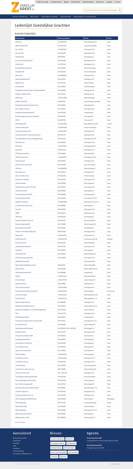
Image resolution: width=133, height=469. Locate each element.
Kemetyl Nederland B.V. (22, 224)
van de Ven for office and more (24, 369)
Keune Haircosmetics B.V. (23, 228)
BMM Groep (19, 98)
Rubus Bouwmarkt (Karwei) (24, 328)
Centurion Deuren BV (22, 127)
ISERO (17, 213)
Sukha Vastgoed (20, 354)
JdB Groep (18, 217)
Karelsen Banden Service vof (24, 220)
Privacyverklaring (18, 451)
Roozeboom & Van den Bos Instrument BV (28, 321)
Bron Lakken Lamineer (22, 109)
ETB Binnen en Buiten (22, 153)
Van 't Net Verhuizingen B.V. (24, 384)
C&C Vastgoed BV (20, 124)
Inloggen (109, 2)
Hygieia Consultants (21, 202)
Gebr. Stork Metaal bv (22, 176)
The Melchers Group (21, 358)
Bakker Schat (19, 83)
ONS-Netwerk (65, 16)
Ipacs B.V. (18, 209)
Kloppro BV (19, 235)
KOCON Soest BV (20, 239)
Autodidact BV (19, 72)
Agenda (66, 2)
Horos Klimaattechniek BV (23, 194)
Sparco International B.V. (23, 350)
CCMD (17, 120)
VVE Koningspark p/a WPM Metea (25, 399)
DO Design (18, 146)
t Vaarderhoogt (20, 365)
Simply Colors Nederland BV (24, 336)
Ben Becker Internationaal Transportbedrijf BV (30, 90)
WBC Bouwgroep (20, 410)
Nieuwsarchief (75, 2)
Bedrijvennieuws (56, 448)
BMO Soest (34, 16)
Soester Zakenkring (20, 16)
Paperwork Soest (20, 284)
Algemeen (63, 457)
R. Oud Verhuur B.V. (21, 324)
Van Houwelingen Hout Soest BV (25, 380)
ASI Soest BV (19, 64)
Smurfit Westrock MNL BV (23, 343)
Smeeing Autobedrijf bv (22, 339)
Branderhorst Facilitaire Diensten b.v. (27, 105)
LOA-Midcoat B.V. (20, 254)
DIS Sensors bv (20, 142)
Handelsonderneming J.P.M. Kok (25, 187)
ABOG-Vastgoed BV (21, 46)
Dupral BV (18, 150)
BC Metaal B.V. (19, 86)
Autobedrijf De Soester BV (23, 68)
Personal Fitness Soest (22, 287)
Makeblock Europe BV (22, 261)
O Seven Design (20, 280)
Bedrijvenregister (88, 2)
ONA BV (17, 276)
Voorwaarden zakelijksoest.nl (22, 454)
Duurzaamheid (73, 452)
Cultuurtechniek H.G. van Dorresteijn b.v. (28, 135)
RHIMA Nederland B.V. (22, 317)
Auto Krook (19, 75)
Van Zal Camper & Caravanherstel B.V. (27, 388)
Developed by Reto (115, 464)
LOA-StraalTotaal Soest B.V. (24, 258)
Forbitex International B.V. (23, 165)
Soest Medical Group (21, 347)
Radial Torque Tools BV (22, 302)
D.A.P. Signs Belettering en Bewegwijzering (28, 139)
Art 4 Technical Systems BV (23, 60)
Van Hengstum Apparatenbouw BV (26, 377)
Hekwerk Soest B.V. (21, 191)
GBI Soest (18, 168)
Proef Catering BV (21, 295)
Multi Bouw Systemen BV (23, 272)
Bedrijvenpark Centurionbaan (85, 16)
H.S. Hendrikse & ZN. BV (22, 198)
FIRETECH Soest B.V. (21, 157)
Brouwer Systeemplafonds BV (24, 112)
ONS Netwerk (71, 443)
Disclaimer (16, 448)
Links (14, 446)
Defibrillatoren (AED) (19, 438)
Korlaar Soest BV (20, 243)
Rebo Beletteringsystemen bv (24, 306)
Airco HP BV (19, 49)
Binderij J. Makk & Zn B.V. (23, 94)
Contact (117, 2)
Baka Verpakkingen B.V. (22, 79)
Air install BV (19, 53)
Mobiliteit (54, 457)
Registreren (100, 2)
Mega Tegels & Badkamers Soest (25, 265)
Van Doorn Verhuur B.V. (22, 373)
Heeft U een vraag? (42, 2)
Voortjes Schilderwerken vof (24, 395)
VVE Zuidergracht (20, 403)
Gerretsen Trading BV (22, 179)
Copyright (16, 443)
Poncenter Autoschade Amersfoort (26, 291)
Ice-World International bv (23, 205)
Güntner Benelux (20, 183)
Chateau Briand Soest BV (23, 131)
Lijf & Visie (18, 250)
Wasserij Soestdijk (21, 406)
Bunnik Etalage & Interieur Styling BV (27, 116)
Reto (17, 313)
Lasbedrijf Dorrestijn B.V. (23, 246)
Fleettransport (20, 161)
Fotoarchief (16, 440)
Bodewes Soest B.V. (21, 101)
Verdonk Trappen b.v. (21, 391)
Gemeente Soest (69, 448)
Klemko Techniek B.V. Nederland (25, 231)
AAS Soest (18, 42)
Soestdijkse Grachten (49, 16)
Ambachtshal (19, 57)
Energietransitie (56, 2)
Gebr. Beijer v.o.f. (20, 172)
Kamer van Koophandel (58, 452)
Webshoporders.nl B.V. (22, 417)
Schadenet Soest (20, 332)
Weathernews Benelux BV (23, 414)
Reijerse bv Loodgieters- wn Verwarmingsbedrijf (30, 310)
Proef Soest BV (20, 298)
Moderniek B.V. (19, 269)
